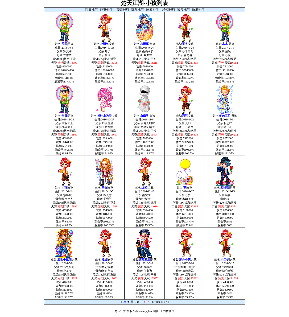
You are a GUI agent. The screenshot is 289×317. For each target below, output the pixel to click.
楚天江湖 (120, 311)
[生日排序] (91, 9)
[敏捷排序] (199, 9)
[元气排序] (137, 9)
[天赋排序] (122, 9)
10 (162, 302)
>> (165, 302)
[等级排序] (107, 9)
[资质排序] (183, 9)
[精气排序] (168, 9)
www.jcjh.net (146, 311)
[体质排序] (153, 9)
